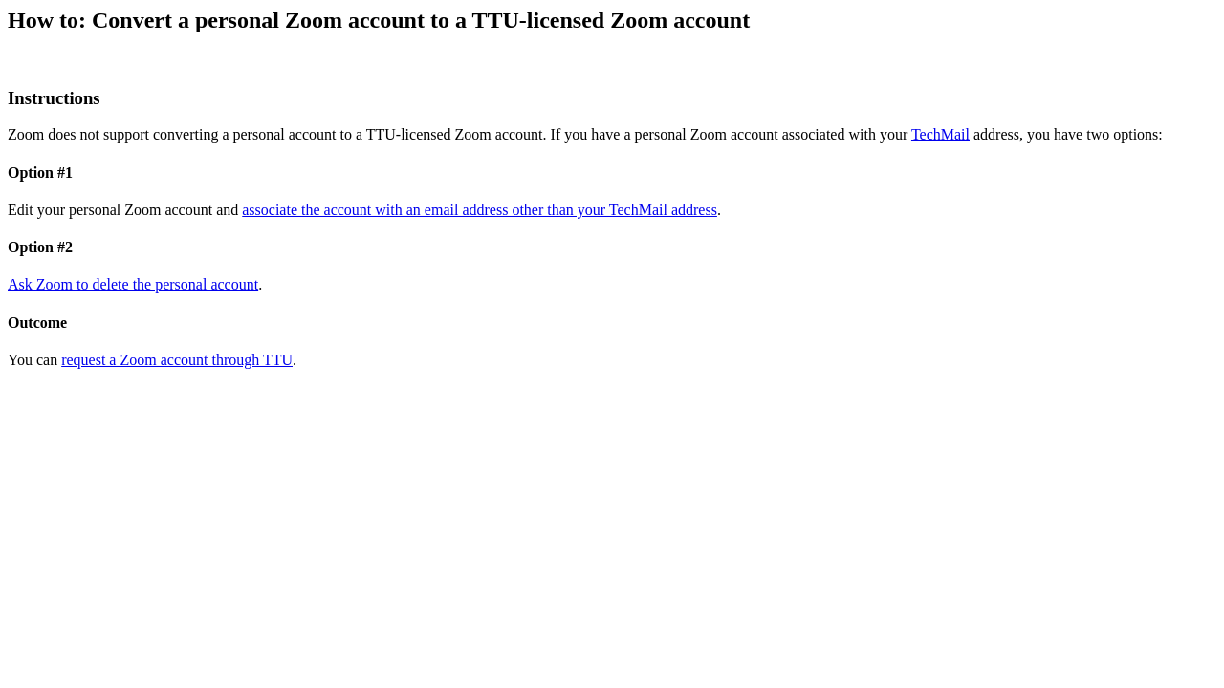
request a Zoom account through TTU (177, 360)
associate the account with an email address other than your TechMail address (479, 210)
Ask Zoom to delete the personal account (133, 284)
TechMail (940, 134)
